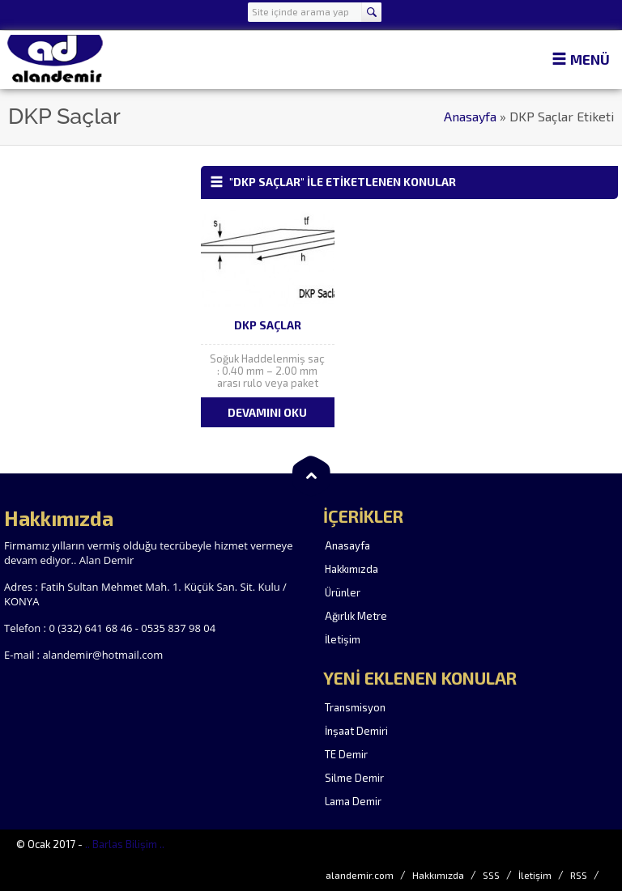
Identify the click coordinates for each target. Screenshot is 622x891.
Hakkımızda (351, 568)
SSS (491, 874)
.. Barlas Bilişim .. (124, 844)
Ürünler (342, 592)
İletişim (342, 639)
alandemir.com (360, 874)
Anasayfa (470, 116)
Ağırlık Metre (356, 615)
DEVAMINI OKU (267, 412)
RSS (578, 874)
